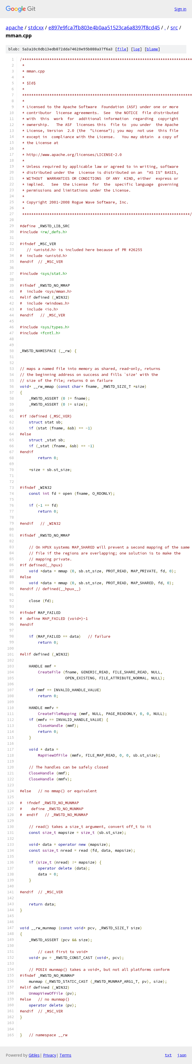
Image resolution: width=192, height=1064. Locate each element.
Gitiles (34, 1055)
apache (14, 27)
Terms (65, 1055)
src (174, 27)
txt (168, 1054)
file (121, 49)
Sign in (180, 9)
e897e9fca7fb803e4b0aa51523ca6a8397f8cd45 (104, 27)
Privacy (49, 1055)
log (136, 49)
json (181, 1054)
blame (152, 49)
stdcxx (36, 27)
